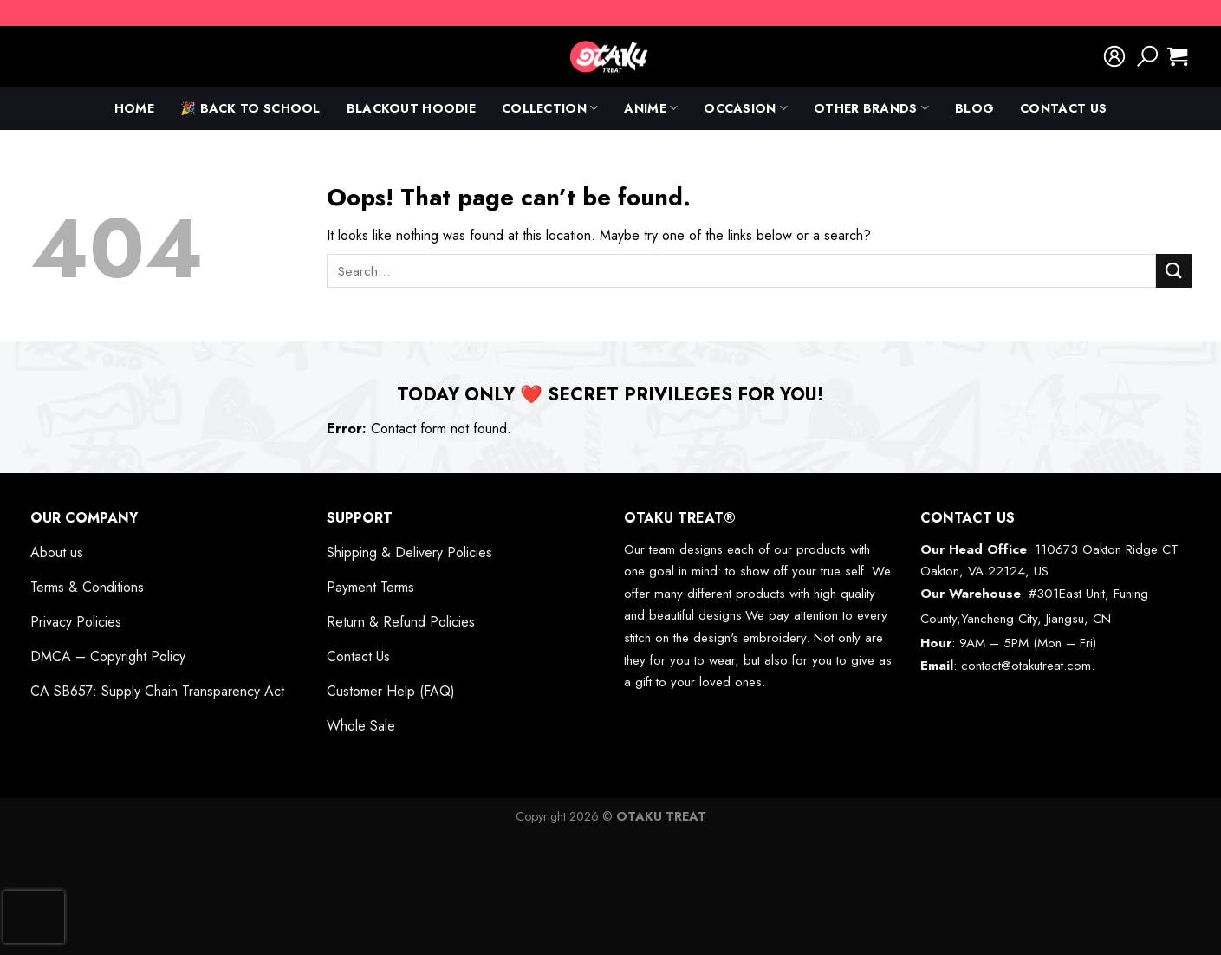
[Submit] (1173, 271)
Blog (974, 108)
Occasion (746, 108)
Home (134, 108)
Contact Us (1063, 108)
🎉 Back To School (250, 108)
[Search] (1147, 56)
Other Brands (871, 108)
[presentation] (33, 917)
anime (651, 108)
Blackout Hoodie (411, 108)
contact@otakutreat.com (1026, 665)
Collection (550, 108)
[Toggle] (280, 518)
